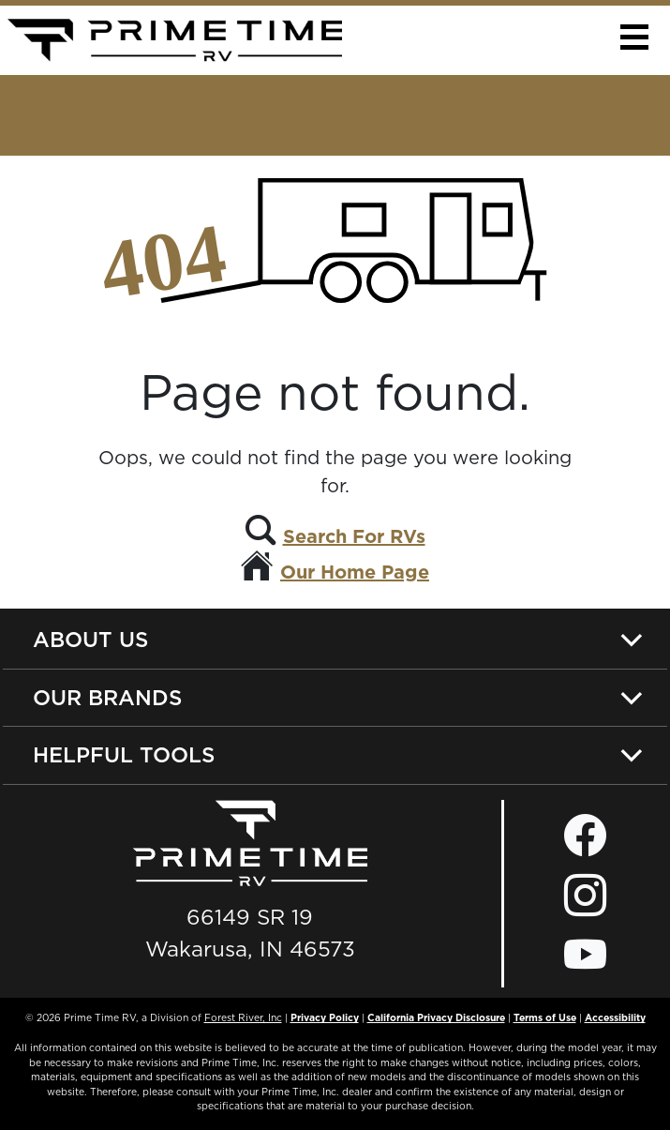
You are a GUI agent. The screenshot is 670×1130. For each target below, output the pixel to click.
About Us (90, 639)
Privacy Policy (324, 1017)
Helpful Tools (124, 754)
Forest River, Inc (243, 1017)
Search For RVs (354, 536)
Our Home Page (354, 572)
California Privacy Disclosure (436, 1017)
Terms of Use (545, 1017)
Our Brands (107, 697)
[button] (634, 37)
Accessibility (615, 1017)
